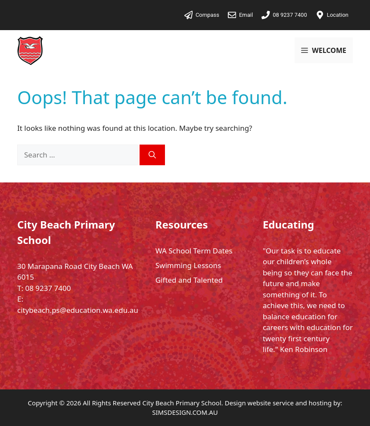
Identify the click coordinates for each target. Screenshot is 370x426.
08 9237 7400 (48, 288)
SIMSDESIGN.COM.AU (185, 412)
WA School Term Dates (194, 251)
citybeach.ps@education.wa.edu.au (77, 310)
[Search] (152, 155)
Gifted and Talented (189, 280)
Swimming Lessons (188, 265)
